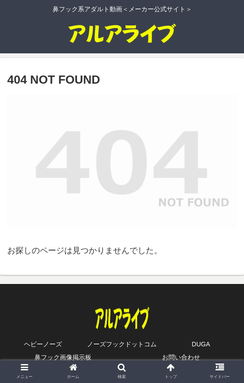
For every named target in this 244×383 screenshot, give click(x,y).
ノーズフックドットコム (122, 344)
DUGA (201, 344)
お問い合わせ (181, 357)
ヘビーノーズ (43, 344)
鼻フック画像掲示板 (62, 357)
